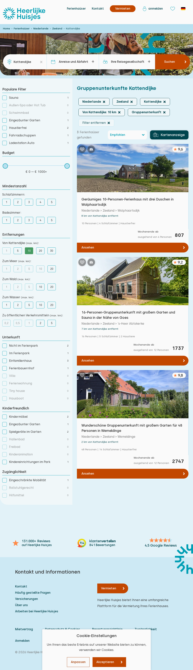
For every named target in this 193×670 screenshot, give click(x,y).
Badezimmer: (11, 212)
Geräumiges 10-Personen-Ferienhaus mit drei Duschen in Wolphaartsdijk (127, 202)
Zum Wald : (16, 279)
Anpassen (78, 662)
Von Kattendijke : (20, 243)
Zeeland (57, 28)
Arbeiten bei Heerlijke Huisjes (36, 611)
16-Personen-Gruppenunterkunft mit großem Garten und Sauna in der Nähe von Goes (128, 315)
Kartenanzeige (169, 135)
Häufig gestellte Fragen (33, 592)
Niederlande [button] (91, 101)
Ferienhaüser (76, 8)
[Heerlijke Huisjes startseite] (24, 14)
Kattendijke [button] (153, 101)
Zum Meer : (16, 261)
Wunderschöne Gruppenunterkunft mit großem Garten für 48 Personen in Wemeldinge (131, 428)
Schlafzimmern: (13, 194)
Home (6, 28)
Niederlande (40, 28)
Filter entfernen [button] (94, 123)
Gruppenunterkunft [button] (146, 112)
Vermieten (108, 588)
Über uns (21, 605)
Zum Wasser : (18, 297)
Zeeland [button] (122, 101)
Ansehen (87, 247)
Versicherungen (26, 599)
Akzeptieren (105, 662)
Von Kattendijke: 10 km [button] (99, 112)
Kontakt (98, 8)
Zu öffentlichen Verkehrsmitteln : (32, 315)
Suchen (169, 61)
